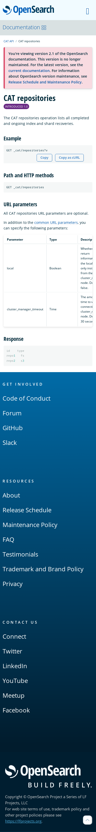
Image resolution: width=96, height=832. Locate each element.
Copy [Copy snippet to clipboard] (44, 157)
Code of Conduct (26, 398)
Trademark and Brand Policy (43, 569)
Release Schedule (27, 510)
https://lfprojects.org (23, 821)
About (11, 495)
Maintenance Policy (30, 525)
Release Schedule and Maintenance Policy (45, 82)
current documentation (29, 70)
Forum (12, 413)
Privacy (13, 584)
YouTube (15, 681)
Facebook (16, 710)
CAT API (9, 41)
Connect (14, 636)
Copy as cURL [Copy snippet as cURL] (69, 157)
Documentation (25, 27)
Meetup (14, 695)
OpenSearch (30, 10)
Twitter (12, 651)
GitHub (13, 428)
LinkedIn (15, 666)
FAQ (8, 539)
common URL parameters (56, 222)
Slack (10, 443)
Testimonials (20, 554)
